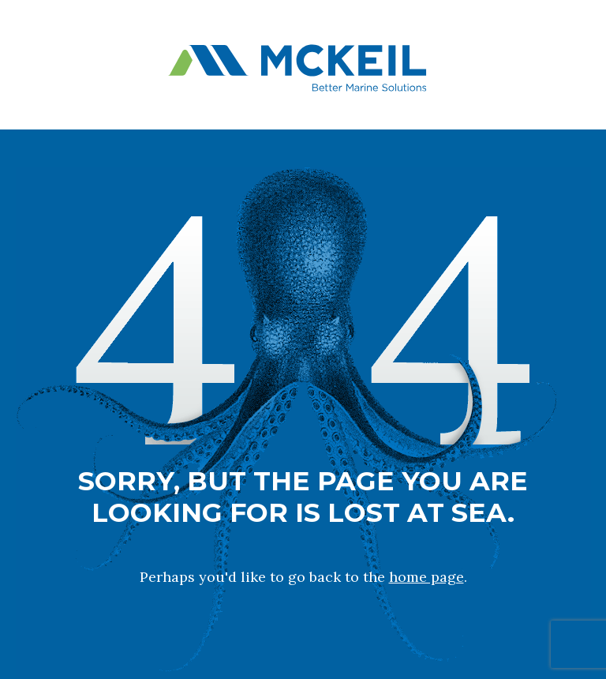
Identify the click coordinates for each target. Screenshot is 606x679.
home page (426, 577)
